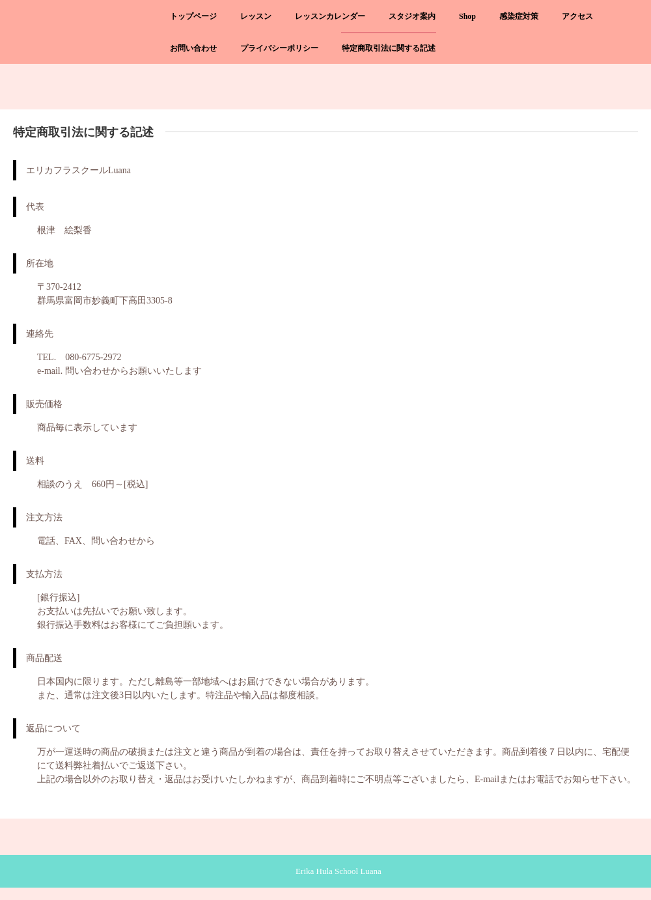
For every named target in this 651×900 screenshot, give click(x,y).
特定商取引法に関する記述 (389, 48)
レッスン (255, 16)
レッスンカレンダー (330, 16)
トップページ (193, 16)
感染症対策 (518, 16)
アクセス (577, 16)
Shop (467, 16)
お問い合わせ (193, 48)
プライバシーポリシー (279, 48)
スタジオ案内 (412, 16)
